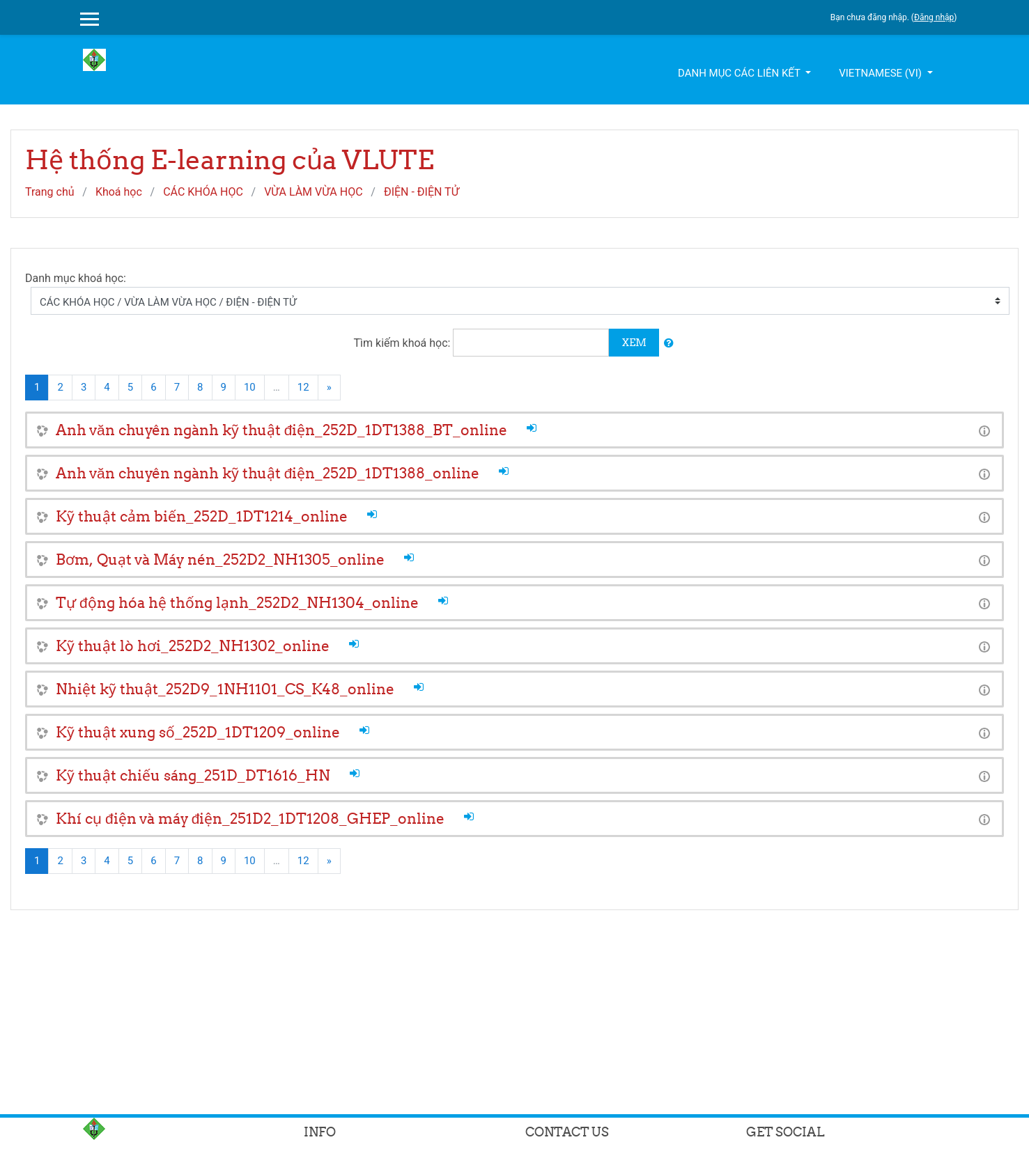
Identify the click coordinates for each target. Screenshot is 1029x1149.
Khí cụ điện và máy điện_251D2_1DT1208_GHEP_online (250, 818)
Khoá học (118, 191)
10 (250, 387)
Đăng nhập (934, 17)
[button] (669, 343)
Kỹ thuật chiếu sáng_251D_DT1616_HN (193, 775)
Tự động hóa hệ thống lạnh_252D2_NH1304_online (237, 602)
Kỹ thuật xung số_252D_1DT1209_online (198, 732)
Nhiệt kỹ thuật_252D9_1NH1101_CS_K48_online (225, 689)
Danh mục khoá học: (75, 278)
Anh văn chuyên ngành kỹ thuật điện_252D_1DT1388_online (267, 473)
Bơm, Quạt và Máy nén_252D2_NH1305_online (220, 559)
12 (303, 387)
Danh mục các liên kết (740, 73)
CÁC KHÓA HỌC (203, 191)
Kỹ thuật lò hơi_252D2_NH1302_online (193, 645)
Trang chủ (50, 191)
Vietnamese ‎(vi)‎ (881, 73)
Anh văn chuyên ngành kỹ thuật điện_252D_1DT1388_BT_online (281, 430)
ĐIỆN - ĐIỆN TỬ (421, 191)
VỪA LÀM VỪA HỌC (313, 191)
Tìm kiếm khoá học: (404, 343)
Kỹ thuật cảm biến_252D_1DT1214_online (202, 516)
